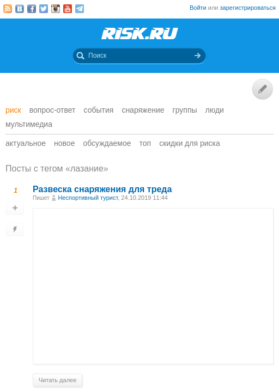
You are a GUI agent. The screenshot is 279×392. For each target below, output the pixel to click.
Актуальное (25, 143)
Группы (185, 110)
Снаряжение (143, 110)
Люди (214, 110)
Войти (198, 7)
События (99, 110)
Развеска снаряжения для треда (102, 189)
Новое (64, 143)
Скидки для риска (189, 143)
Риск (13, 110)
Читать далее (57, 380)
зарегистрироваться (248, 7)
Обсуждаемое (107, 143)
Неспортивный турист (88, 197)
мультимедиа (28, 124)
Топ (145, 143)
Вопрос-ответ (52, 110)
